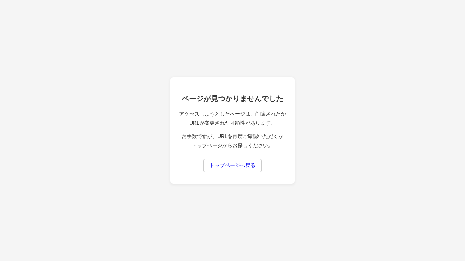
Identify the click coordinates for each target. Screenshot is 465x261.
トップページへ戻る (232, 165)
